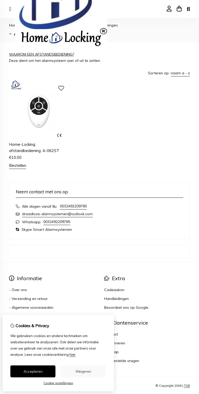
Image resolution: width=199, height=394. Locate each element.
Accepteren (33, 371)
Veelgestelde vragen (121, 360)
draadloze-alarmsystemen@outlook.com (57, 214)
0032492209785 (73, 206)
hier (72, 354)
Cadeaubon (114, 289)
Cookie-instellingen (58, 383)
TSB (187, 386)
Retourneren (114, 343)
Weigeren (83, 371)
